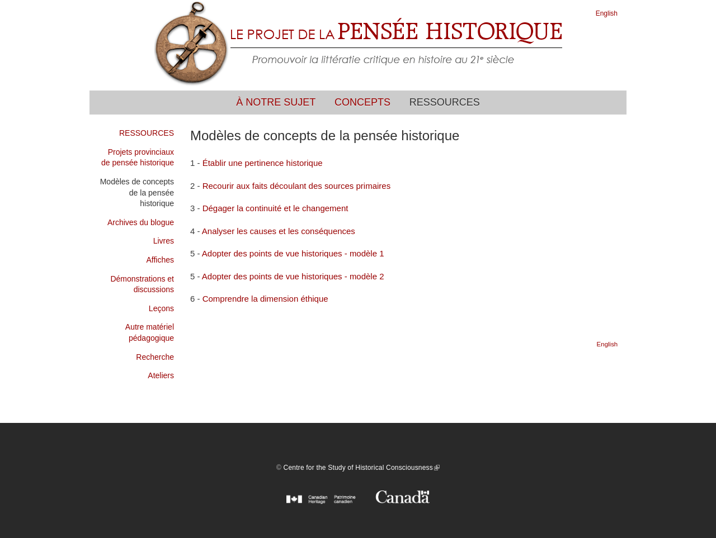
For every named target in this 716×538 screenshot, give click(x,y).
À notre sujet (275, 102)
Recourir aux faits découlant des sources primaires (296, 186)
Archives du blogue (140, 222)
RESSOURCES (146, 132)
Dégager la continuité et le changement (275, 208)
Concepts (362, 102)
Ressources (444, 102)
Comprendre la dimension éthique (265, 298)
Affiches (160, 259)
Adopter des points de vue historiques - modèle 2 (293, 276)
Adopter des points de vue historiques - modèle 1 (293, 253)
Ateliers (161, 375)
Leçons (161, 308)
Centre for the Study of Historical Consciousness (362, 468)
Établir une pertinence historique (262, 163)
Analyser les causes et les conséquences (278, 231)
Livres (163, 240)
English (607, 13)
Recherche (155, 357)
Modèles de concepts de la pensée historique (137, 192)
